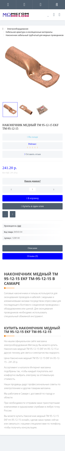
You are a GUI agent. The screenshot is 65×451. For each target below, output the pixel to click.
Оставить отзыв (33, 154)
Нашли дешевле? (32, 181)
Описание (32, 248)
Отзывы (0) (32, 256)
